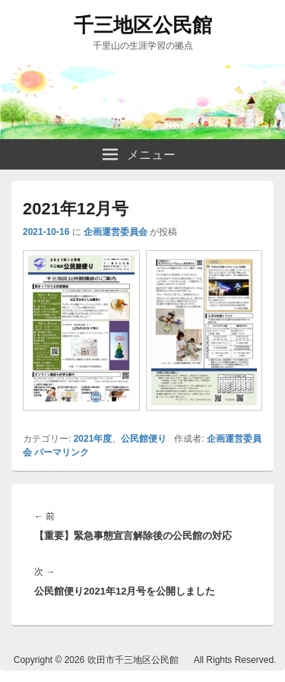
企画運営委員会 (115, 232)
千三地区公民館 (143, 25)
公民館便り (143, 438)
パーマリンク (61, 452)
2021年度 (93, 438)
